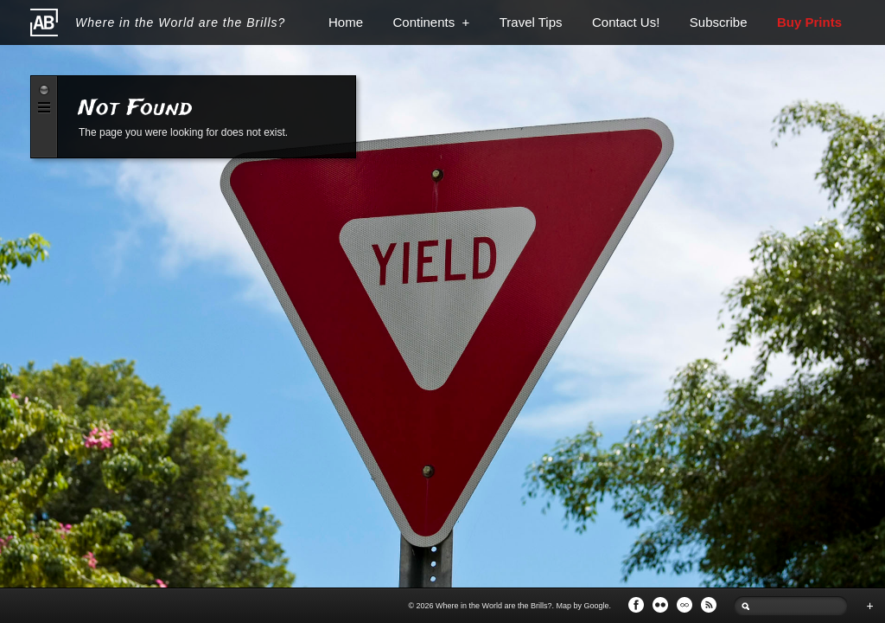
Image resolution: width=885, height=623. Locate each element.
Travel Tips (531, 22)
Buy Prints (809, 22)
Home (345, 22)
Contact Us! (625, 22)
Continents (430, 22)
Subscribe (719, 22)
